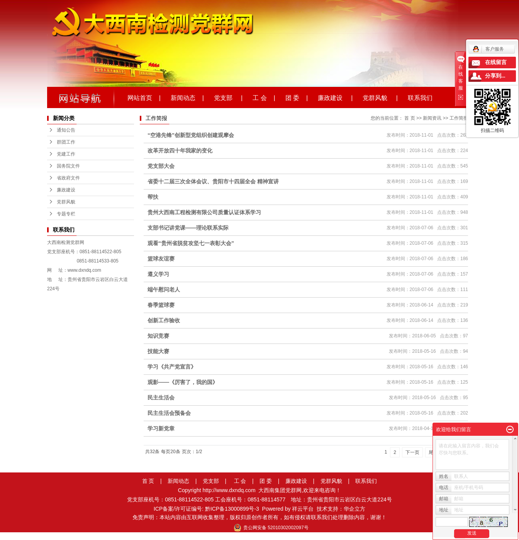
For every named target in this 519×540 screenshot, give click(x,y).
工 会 (240, 481)
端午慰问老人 (164, 289)
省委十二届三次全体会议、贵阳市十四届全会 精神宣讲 (213, 181)
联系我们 (420, 97)
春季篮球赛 (161, 305)
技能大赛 (158, 351)
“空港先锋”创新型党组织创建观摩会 (191, 135)
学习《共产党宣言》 (172, 367)
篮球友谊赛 (161, 259)
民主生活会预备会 (169, 413)
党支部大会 (161, 166)
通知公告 (66, 130)
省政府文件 (68, 178)
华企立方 (354, 509)
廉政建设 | (335, 97)
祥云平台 (303, 509)
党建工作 (66, 154)
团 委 (266, 481)
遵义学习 (158, 274)
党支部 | (228, 97)
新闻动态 (178, 481)
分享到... (495, 76)
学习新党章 (161, 428)
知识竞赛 (158, 336)
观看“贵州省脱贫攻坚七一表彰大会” (191, 243)
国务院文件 (68, 166)
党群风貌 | (380, 97)
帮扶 (153, 197)
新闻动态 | (187, 97)
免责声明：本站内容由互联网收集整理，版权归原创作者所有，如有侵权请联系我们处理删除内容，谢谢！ (259, 517)
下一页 (412, 452)
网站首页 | (144, 97)
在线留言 (496, 62)
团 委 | (296, 97)
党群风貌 (66, 202)
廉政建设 (66, 190)
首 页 (409, 118)
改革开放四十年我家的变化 (180, 150)
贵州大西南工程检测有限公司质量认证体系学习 (204, 212)
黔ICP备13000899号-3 (232, 509)
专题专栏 (66, 214)
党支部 (211, 481)
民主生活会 (161, 397)
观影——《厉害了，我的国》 (183, 382)
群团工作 (66, 142)
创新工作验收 (164, 320)
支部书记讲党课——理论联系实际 (188, 228)
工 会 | (264, 97)
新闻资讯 (432, 118)
